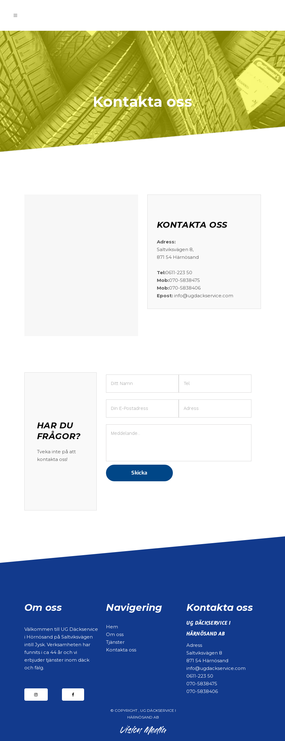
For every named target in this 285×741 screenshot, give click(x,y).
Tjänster (115, 642)
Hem (112, 627)
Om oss (115, 634)
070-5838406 (202, 691)
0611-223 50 (199, 676)
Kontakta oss (121, 650)
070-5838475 (201, 684)
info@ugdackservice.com (216, 668)
